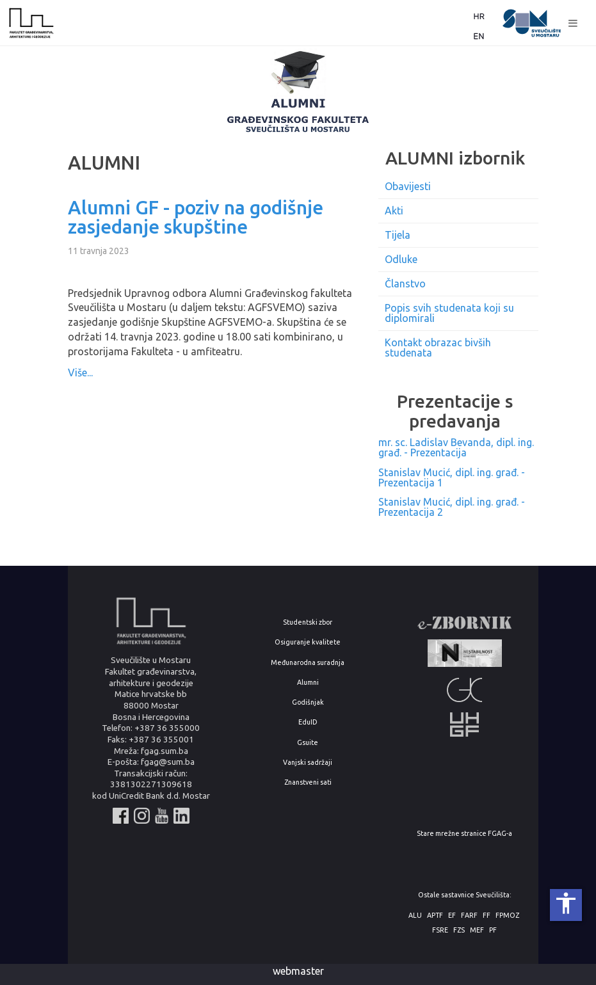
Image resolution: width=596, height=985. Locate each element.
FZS (459, 930)
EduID (308, 722)
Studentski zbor (307, 622)
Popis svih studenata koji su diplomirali (449, 313)
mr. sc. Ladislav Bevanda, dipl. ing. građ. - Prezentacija (456, 447)
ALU (415, 915)
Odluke (401, 259)
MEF (477, 930)
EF (452, 915)
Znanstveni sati (308, 782)
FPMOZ (507, 915)
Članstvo (405, 283)
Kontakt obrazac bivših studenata (438, 347)
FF (486, 915)
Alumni (308, 682)
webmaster (298, 971)
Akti (394, 210)
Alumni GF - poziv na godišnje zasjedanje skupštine (195, 217)
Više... (80, 372)
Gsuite (307, 742)
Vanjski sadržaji (307, 762)
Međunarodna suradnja (307, 662)
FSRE (440, 930)
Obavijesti (408, 186)
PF (493, 930)
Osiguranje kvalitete (308, 642)
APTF (435, 915)
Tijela (397, 235)
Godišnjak (308, 702)
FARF (469, 915)
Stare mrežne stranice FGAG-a (464, 833)
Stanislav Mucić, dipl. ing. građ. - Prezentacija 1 (451, 477)
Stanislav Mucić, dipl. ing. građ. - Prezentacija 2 (451, 507)
